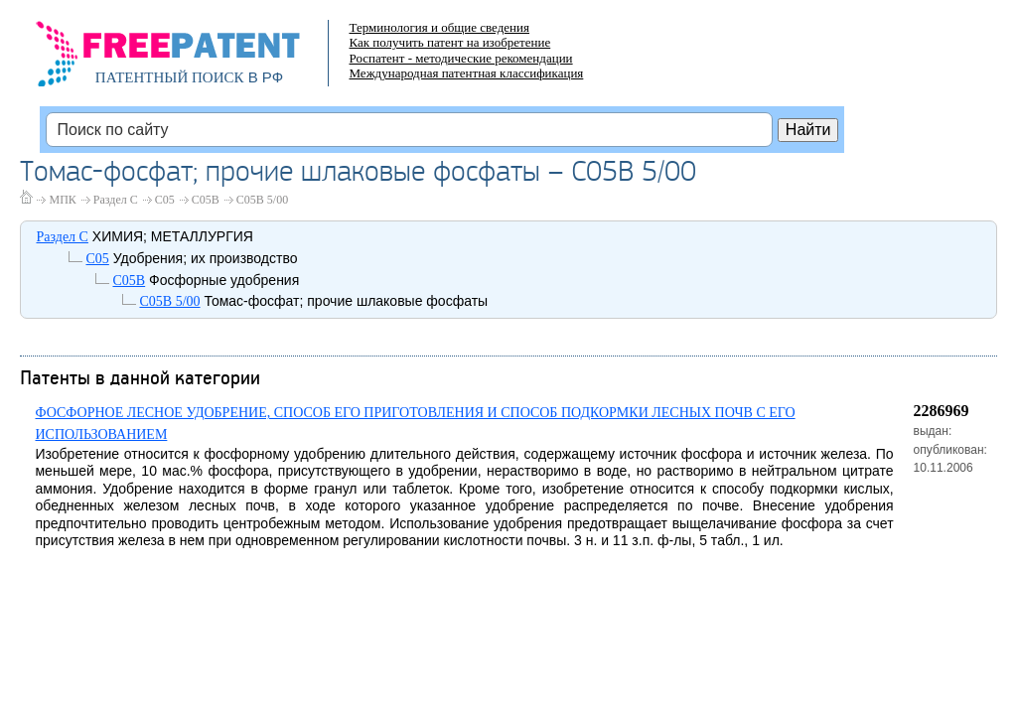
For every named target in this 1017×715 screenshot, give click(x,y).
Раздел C (115, 200)
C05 (165, 200)
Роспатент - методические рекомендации (460, 58)
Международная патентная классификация (466, 73)
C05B (205, 200)
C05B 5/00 (262, 200)
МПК (62, 200)
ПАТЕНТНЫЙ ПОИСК (169, 77)
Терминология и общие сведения (439, 27)
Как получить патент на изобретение (449, 42)
